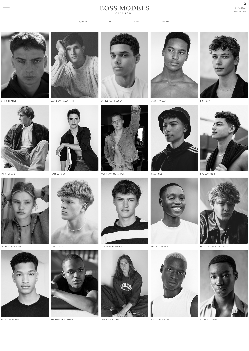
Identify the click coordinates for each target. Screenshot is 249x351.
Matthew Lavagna (111, 246)
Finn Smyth (206, 101)
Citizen (138, 22)
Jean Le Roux (58, 173)
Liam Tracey (58, 246)
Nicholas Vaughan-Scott (215, 246)
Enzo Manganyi (159, 101)
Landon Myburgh (11, 246)
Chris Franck (9, 101)
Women (83, 22)
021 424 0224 (156, 335)
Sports (165, 22)
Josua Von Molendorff (114, 173)
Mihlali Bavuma (159, 246)
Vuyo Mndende (208, 319)
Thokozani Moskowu (62, 319)
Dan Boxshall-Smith (62, 101)
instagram (240, 8)
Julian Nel (156, 173)
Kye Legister (207, 173)
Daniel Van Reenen (112, 101)
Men (110, 22)
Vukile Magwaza (160, 319)
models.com (240, 11)
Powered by (123, 349)
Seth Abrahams (10, 319)
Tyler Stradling (110, 319)
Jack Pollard (8, 173)
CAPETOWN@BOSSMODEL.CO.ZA (190, 335)
